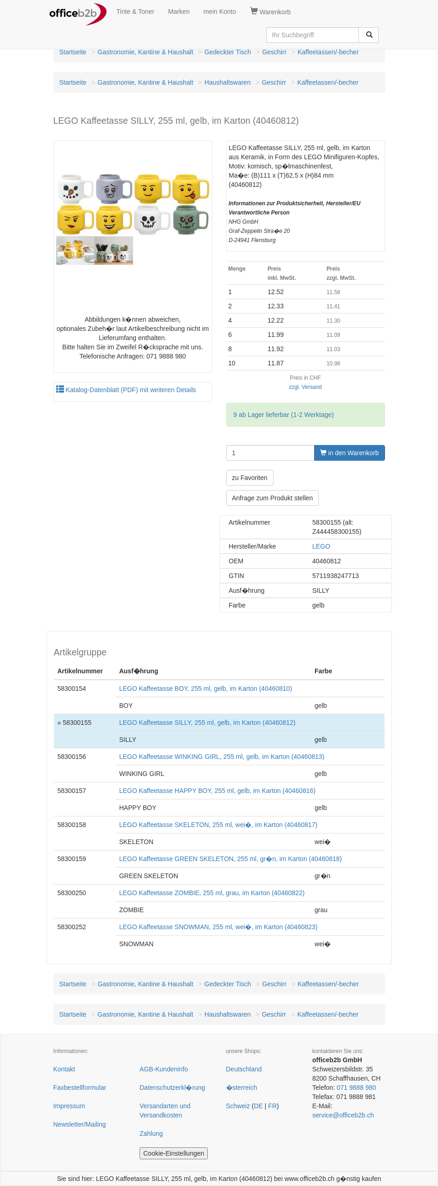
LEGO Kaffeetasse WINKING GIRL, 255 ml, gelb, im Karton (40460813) (222, 756)
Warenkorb (270, 11)
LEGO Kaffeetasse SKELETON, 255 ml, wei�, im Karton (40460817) (218, 824)
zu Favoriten (250, 477)
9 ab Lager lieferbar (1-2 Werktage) (284, 414)
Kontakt (64, 1069)
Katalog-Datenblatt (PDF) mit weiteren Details (126, 389)
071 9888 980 (356, 1087)
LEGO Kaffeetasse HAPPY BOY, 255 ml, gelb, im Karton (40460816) (217, 790)
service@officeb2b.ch (343, 1115)
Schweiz (238, 1106)
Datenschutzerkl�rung (172, 1087)
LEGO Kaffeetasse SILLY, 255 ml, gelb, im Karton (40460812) (207, 722)
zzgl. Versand (305, 387)
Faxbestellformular (79, 1087)
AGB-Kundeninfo (164, 1069)
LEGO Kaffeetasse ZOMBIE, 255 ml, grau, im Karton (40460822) (212, 893)
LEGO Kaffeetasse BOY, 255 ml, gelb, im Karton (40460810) (205, 688)
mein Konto (220, 11)
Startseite (73, 52)
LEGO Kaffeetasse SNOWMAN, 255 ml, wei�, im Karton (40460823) (218, 927)
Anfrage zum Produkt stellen (272, 498)
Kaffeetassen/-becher (328, 52)
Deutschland (244, 1069)
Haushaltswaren (227, 82)
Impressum (69, 1106)
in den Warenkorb (349, 453)
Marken (179, 11)
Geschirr (274, 52)
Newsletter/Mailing (79, 1124)
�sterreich (241, 1087)
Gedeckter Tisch (227, 52)
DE (258, 1106)
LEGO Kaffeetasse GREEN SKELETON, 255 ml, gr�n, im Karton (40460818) (230, 858)
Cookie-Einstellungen (173, 1153)
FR (272, 1106)
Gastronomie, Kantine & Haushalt (145, 52)
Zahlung (151, 1133)
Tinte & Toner (136, 11)
